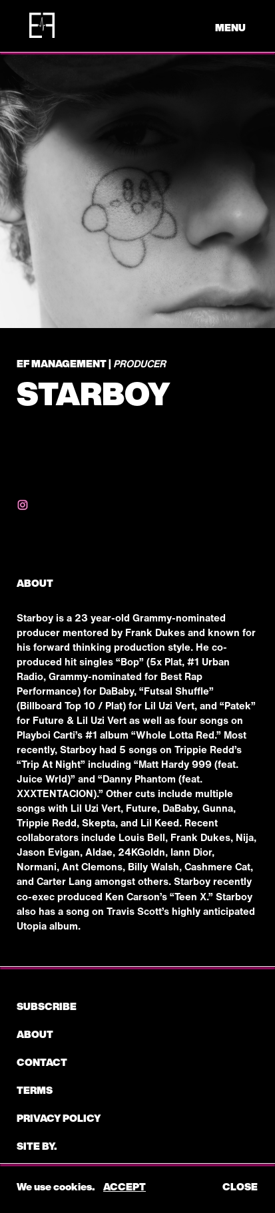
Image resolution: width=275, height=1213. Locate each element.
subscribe (47, 1006)
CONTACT (42, 1062)
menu (230, 27)
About (35, 1034)
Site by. (37, 1145)
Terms (35, 1090)
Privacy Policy (59, 1118)
